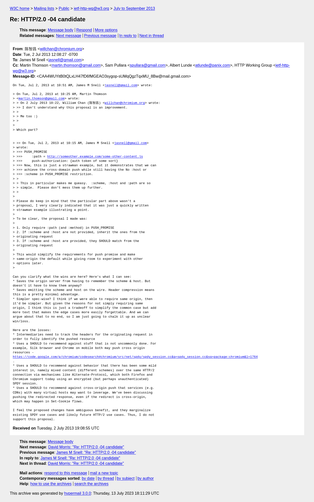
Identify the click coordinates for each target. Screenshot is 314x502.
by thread (106, 478)
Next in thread (151, 36)
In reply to (127, 36)
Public (64, 8)
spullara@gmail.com (147, 65)
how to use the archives (51, 484)
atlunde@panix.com (212, 65)
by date (88, 478)
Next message (68, 36)
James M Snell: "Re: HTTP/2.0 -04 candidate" (96, 452)
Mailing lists (44, 8)
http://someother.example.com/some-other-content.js (95, 157)
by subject (125, 478)
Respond (84, 30)
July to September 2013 (134, 8)
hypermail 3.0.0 (77, 493)
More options (106, 30)
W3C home (19, 8)
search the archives (92, 484)
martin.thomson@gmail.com (76, 65)
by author (145, 478)
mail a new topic (104, 473)
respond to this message (65, 473)
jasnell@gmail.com (65, 60)
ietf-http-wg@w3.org (91, 8)
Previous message (100, 36)
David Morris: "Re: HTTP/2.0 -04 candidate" (86, 447)
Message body (60, 30)
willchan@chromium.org (61, 49)
